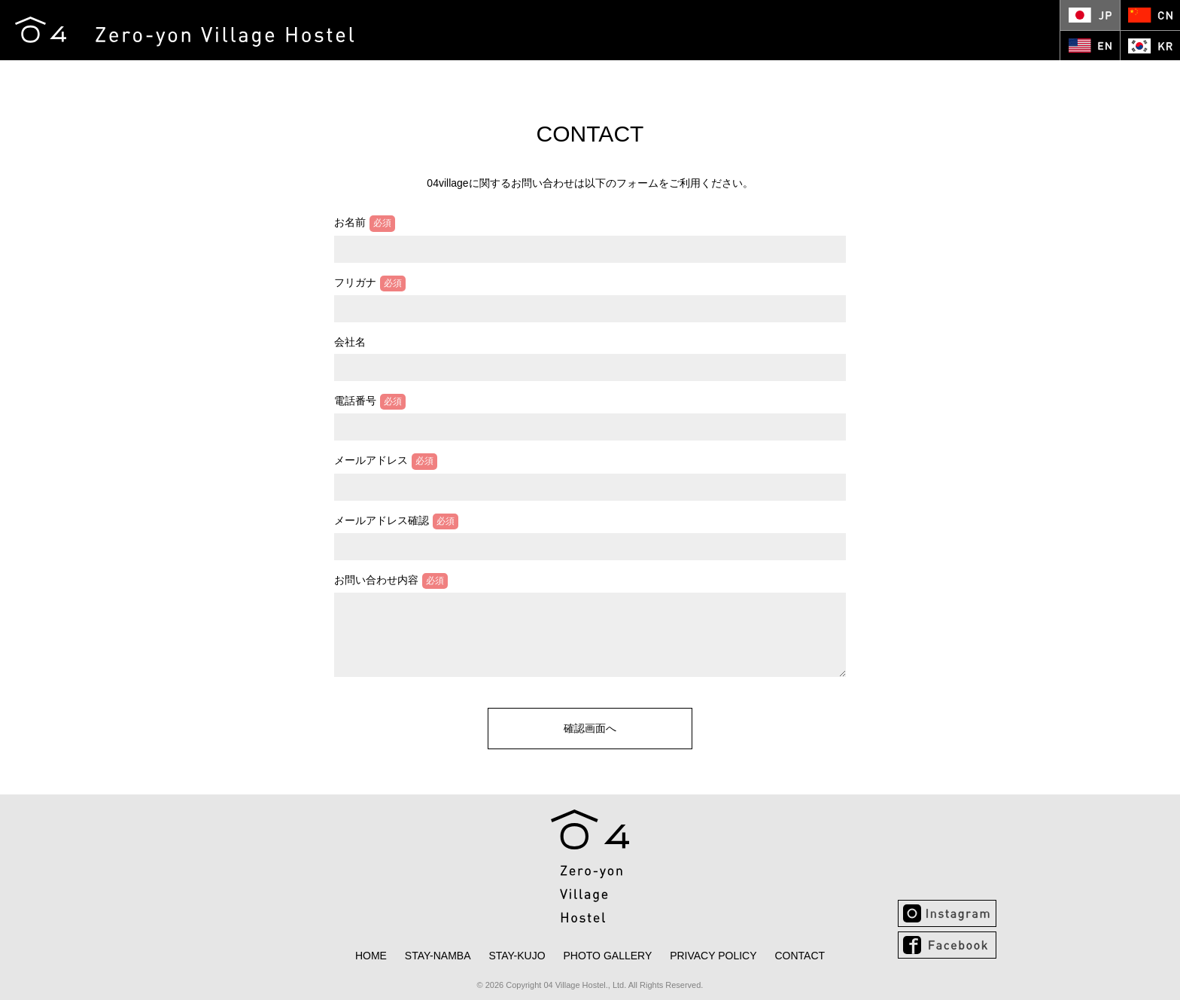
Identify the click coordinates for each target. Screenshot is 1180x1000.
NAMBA (381, 78)
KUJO (460, 78)
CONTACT (638, 78)
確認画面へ (590, 728)
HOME (314, 78)
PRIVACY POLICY (713, 956)
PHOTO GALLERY (550, 78)
